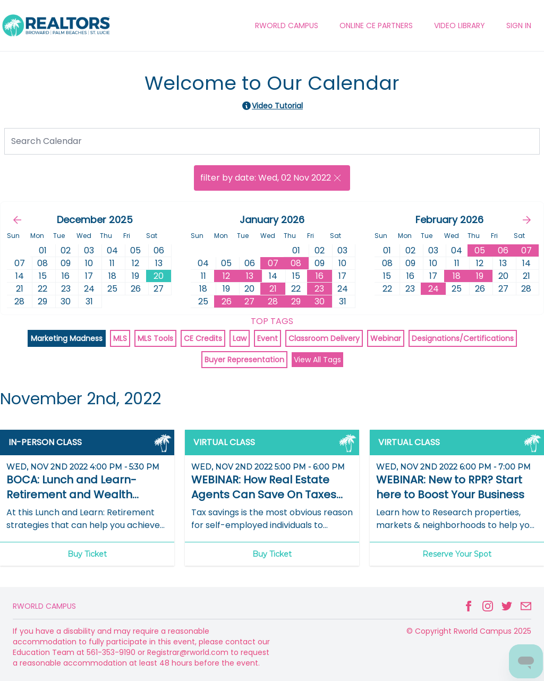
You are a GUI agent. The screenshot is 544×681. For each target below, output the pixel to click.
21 (273, 289)
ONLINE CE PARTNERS (376, 25)
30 (319, 301)
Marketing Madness (67, 338)
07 (273, 263)
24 (433, 289)
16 (320, 276)
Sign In (518, 25)
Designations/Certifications (463, 338)
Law (239, 338)
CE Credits (203, 338)
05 (479, 250)
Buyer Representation (244, 359)
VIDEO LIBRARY (459, 25)
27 (249, 301)
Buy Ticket (87, 554)
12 (226, 276)
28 (273, 301)
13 (249, 276)
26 (227, 301)
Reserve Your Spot (456, 554)
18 (457, 276)
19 (479, 276)
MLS (120, 338)
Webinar (385, 338)
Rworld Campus (44, 606)
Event (267, 338)
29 (296, 301)
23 (319, 289)
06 (503, 250)
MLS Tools (155, 338)
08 (296, 263)
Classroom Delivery (324, 338)
